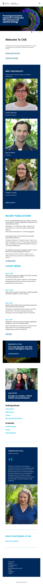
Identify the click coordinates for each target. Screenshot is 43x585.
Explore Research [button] (13, 353)
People (10, 570)
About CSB (11, 562)
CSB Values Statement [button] (12, 58)
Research (10, 563)
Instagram (11, 571)
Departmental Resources (15, 568)
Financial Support (10, 433)
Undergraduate (12, 565)
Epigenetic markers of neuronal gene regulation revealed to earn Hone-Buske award (21, 322)
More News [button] (9, 334)
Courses (7, 415)
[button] (39, 3)
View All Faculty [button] (10, 202)
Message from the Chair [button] (13, 53)
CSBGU (10, 573)
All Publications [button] (10, 260)
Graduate (10, 566)
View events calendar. (12, 541)
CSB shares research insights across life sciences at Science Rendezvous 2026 (21, 276)
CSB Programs (9, 409)
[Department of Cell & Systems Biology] (11, 3)
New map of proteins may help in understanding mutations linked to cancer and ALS (21, 293)
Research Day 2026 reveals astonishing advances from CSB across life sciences (21, 306)
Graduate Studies (10, 426)
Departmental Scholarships (13, 418)
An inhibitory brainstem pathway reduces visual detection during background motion (21, 250)
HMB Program (9, 412)
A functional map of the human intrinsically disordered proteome (19, 237)
